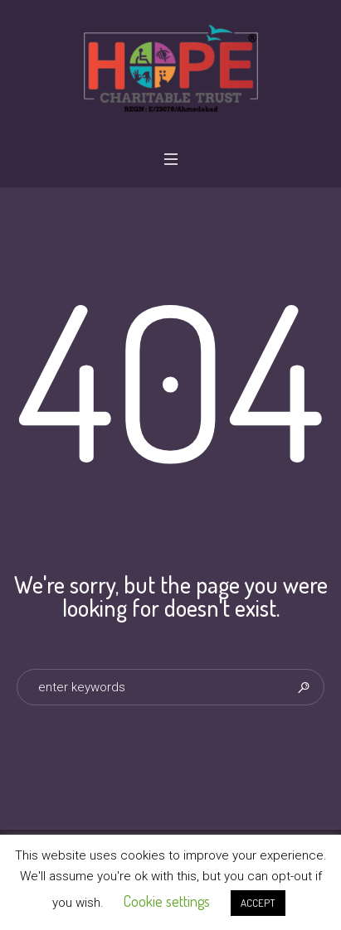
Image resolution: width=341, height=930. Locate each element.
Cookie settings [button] (167, 901)
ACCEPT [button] (258, 902)
